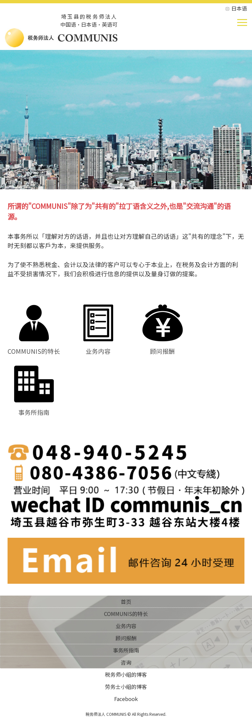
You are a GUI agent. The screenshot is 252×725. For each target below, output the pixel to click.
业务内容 (98, 346)
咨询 (126, 662)
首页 (126, 601)
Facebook (126, 699)
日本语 (239, 8)
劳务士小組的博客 (126, 687)
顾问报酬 (162, 346)
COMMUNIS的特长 (34, 346)
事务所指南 (34, 407)
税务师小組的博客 (126, 674)
